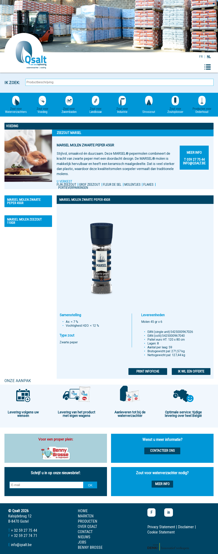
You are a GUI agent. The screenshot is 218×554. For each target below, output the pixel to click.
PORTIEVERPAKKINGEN (73, 187)
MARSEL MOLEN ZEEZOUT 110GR (24, 221)
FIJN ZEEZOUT (66, 184)
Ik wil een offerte (191, 371)
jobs (82, 542)
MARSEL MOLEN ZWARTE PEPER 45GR (24, 201)
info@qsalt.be (21, 544)
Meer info (162, 484)
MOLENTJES (132, 184)
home (83, 510)
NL (209, 56)
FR (201, 56)
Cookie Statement (161, 532)
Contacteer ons (162, 451)
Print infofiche (147, 371)
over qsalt (87, 526)
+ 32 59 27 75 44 (24, 530)
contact (85, 531)
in (168, 512)
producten (87, 521)
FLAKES (148, 184)
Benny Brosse (90, 547)
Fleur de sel (112, 184)
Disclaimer (186, 527)
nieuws (84, 537)
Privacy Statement (161, 527)
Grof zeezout (89, 184)
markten (86, 516)
